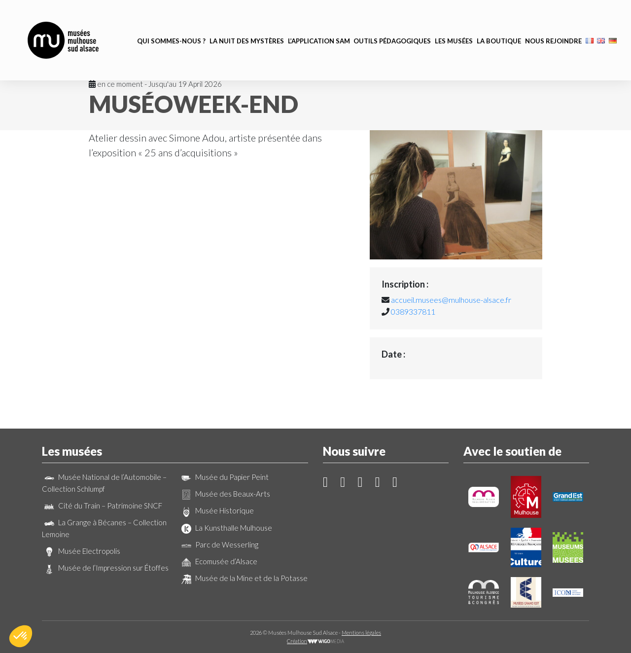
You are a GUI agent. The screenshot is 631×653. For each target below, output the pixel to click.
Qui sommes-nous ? (171, 27)
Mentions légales (361, 632)
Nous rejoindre (553, 27)
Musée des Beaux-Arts (224, 493)
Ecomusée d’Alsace (218, 561)
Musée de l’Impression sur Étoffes (105, 567)
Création (315, 641)
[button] (21, 636)
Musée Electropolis (81, 550)
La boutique (499, 27)
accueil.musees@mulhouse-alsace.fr (451, 299)
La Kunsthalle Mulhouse (225, 527)
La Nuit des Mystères (247, 27)
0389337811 (413, 311)
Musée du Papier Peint (224, 476)
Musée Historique (216, 510)
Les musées (454, 27)
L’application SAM (319, 27)
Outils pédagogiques (392, 27)
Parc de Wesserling (218, 544)
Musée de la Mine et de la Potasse (243, 578)
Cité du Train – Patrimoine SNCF (102, 505)
